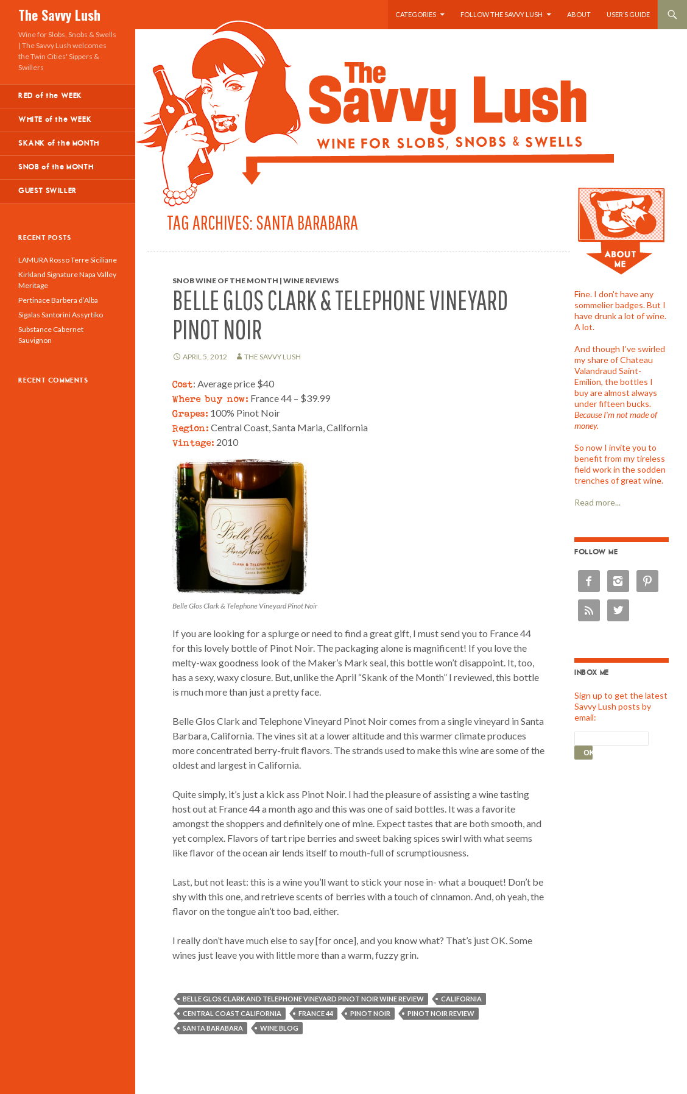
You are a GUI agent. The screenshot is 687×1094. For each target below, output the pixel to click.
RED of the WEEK (50, 96)
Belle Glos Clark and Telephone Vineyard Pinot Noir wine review (303, 999)
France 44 (315, 1013)
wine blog (279, 1028)
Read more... (597, 502)
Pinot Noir (370, 1013)
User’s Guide (628, 14)
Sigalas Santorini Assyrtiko (60, 314)
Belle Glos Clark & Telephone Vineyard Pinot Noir (340, 314)
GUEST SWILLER (47, 191)
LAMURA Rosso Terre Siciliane (67, 259)
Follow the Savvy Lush (501, 14)
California (461, 999)
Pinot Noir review (440, 1013)
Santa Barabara (213, 1028)
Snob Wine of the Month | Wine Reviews (255, 280)
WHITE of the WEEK (54, 120)
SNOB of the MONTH (55, 167)
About (579, 14)
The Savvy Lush (59, 14)
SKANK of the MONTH (58, 143)
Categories (415, 14)
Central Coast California (232, 1013)
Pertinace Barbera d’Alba (58, 300)
